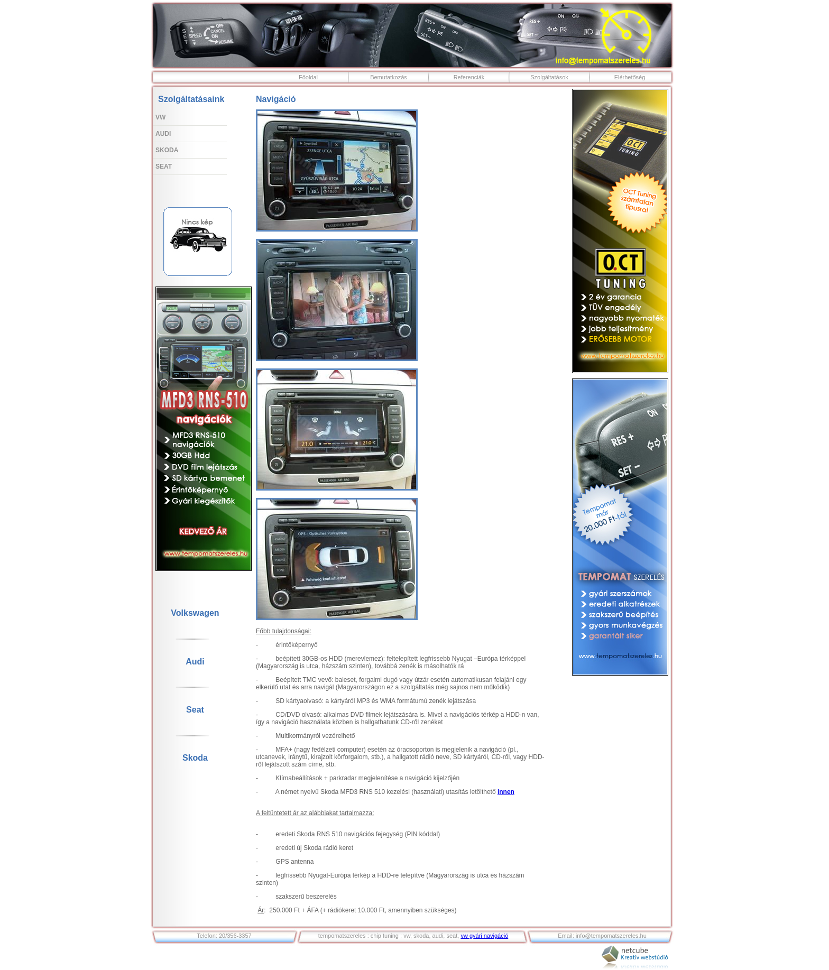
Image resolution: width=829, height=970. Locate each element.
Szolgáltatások (549, 77)
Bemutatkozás (388, 77)
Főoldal (308, 77)
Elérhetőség (630, 77)
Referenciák (469, 77)
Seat (163, 166)
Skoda (166, 150)
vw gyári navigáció (484, 935)
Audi (163, 133)
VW (160, 117)
